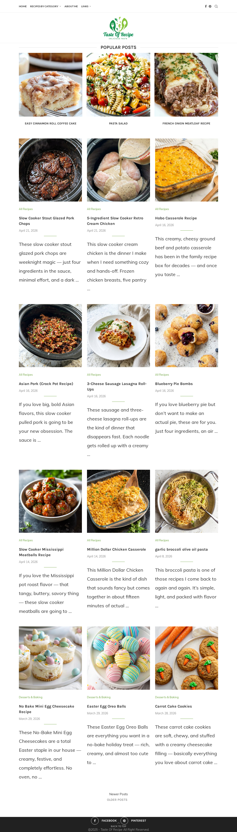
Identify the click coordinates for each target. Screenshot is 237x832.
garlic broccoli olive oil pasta (181, 549)
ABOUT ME (71, 6)
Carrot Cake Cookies (173, 706)
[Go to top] (118, 825)
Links (84, 6)
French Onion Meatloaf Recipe (186, 123)
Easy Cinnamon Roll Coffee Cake (50, 123)
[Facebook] (206, 6)
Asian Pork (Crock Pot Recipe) (46, 383)
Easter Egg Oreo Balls (106, 706)
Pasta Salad (118, 123)
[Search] (216, 6)
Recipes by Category (44, 6)
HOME (23, 6)
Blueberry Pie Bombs (174, 383)
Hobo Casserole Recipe (176, 218)
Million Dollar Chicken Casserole (116, 549)
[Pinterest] (210, 6)
